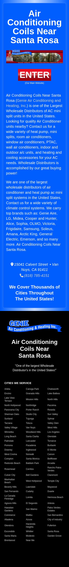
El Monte (51, 450)
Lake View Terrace (9, 399)
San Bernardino (55, 515)
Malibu (29, 515)
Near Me (30, 540)
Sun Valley (52, 414)
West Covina (10, 454)
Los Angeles (53, 432)
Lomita (29, 497)
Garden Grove (54, 536)
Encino (7, 393)
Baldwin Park (32, 463)
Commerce (9, 515)
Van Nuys (30, 427)
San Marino (31, 509)
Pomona (8, 445)
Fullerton (51, 525)
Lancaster (31, 441)
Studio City (31, 414)
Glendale (51, 436)
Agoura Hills (10, 503)
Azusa (29, 519)
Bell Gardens (32, 475)
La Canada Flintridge (9, 497)
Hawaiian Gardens (8, 509)
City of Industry (54, 519)
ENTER (34, 75)
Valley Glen (53, 423)
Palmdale (9, 441)
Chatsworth (53, 389)
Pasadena (31, 445)
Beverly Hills (10, 487)
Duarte (50, 491)
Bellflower (52, 458)
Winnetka (9, 432)
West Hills (52, 427)
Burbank (51, 445)
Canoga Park (32, 389)
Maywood (52, 487)
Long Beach (10, 436)
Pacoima (51, 405)
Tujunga (30, 418)
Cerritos (30, 469)
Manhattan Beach (9, 481)
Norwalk (30, 454)
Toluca (29, 423)
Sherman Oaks (11, 414)
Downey (8, 450)
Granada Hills (32, 393)
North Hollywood (12, 405)
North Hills (52, 399)
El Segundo (31, 503)
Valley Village (10, 427)
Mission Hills (32, 399)
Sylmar (50, 418)
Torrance (51, 441)
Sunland (8, 418)
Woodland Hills (33, 432)
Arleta (7, 389)
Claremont (52, 475)
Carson (51, 454)
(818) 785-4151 (34, 275)
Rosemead (9, 469)
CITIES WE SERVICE (17, 383)
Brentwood (9, 540)
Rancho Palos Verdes (54, 469)
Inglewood (31, 450)
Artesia (50, 503)
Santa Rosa (53, 531)
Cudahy (29, 491)
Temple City (53, 481)
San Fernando (11, 491)
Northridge (31, 405)
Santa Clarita (32, 436)
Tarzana (8, 423)
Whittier (29, 531)
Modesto (30, 536)
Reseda (51, 409)
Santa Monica (32, 458)
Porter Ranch (32, 409)
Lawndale (30, 487)
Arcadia (51, 463)
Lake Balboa (53, 393)
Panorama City (11, 409)
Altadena (8, 519)
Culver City (9, 475)
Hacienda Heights (30, 525)
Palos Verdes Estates (54, 509)
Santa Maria (10, 536)
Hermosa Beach (55, 497)
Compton (8, 458)
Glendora (8, 525)
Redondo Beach (12, 463)
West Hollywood (34, 481)
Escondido (9, 531)
